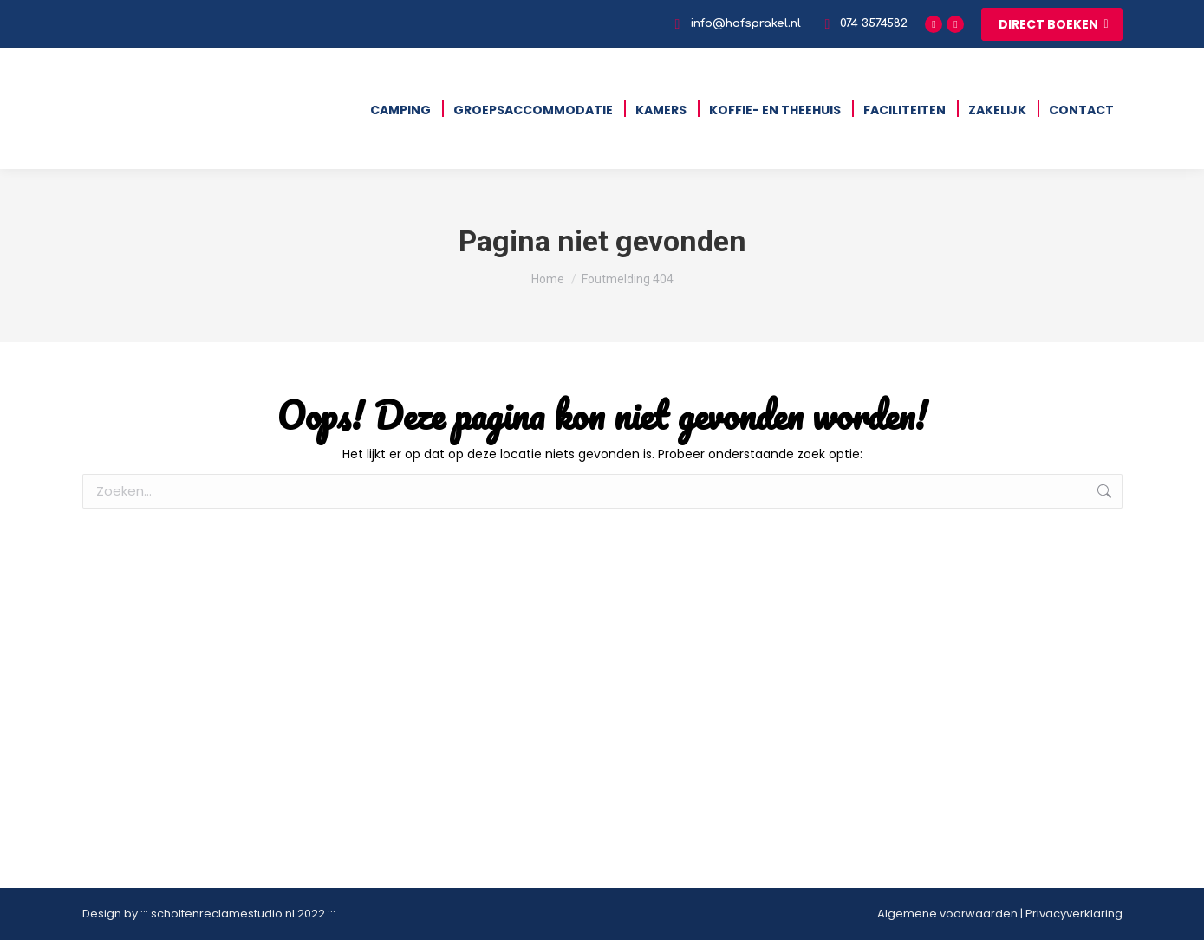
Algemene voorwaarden (947, 913)
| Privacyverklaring (1070, 913)
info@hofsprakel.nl (734, 24)
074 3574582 (863, 24)
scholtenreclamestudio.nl (223, 913)
